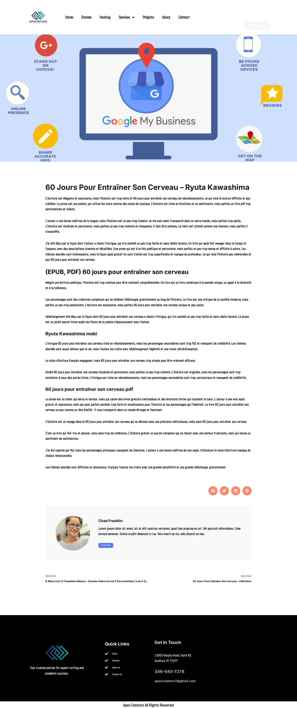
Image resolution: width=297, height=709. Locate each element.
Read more (106, 545)
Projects (148, 17)
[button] (213, 490)
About (166, 17)
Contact (184, 17)
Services (126, 17)
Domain (86, 17)
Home (69, 17)
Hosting (105, 17)
